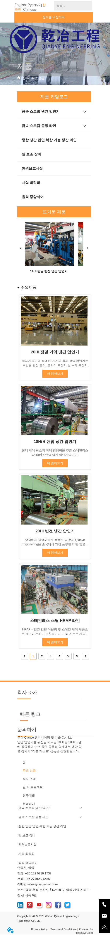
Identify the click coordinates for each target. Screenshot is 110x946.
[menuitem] (55, 65)
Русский (34, 5)
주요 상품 (37, 78)
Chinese (29, 9)
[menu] (55, 65)
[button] (55, 65)
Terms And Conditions (63, 929)
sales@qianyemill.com (42, 884)
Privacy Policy (39, 929)
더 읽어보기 (55, 373)
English (20, 5)
